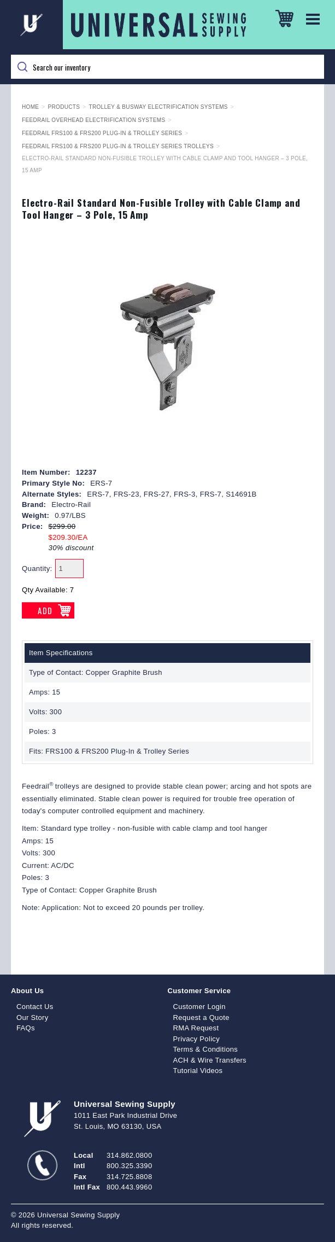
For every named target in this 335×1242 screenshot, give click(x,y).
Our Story (32, 1017)
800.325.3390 (129, 1166)
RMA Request (196, 1028)
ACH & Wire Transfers (209, 1060)
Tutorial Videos (198, 1070)
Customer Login (199, 1006)
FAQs (25, 1028)
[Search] (167, 67)
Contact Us (35, 1006)
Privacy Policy (196, 1039)
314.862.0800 (129, 1155)
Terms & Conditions (205, 1049)
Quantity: (37, 568)
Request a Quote (201, 1017)
